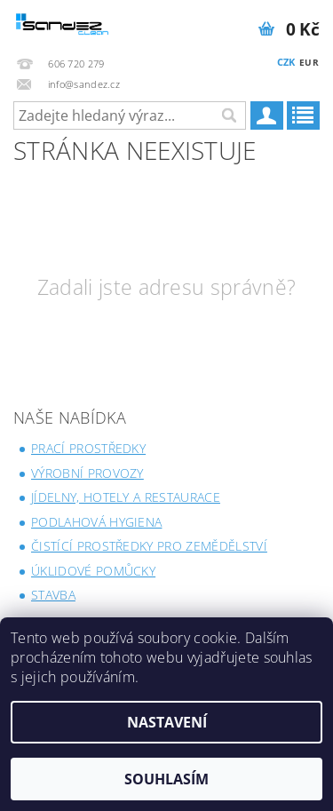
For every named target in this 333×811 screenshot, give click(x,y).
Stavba (53, 594)
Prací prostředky (88, 448)
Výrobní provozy (87, 473)
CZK (286, 61)
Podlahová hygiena (96, 521)
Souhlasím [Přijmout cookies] (166, 779)
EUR (309, 62)
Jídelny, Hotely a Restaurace (125, 497)
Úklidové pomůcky (93, 570)
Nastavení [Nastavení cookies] (167, 722)
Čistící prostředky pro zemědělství (149, 545)
